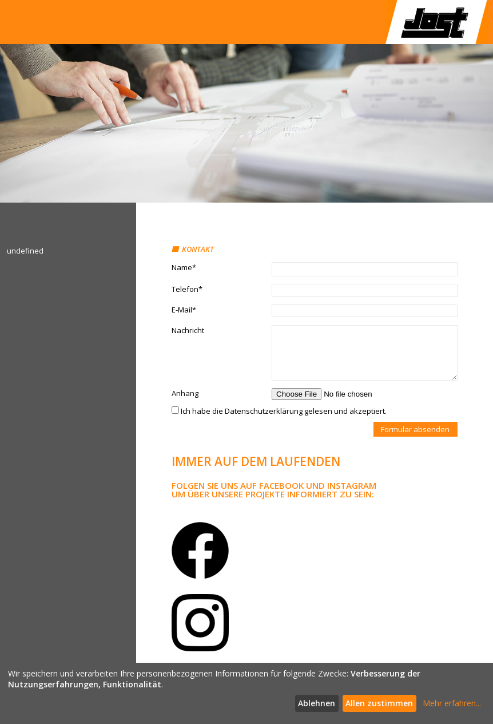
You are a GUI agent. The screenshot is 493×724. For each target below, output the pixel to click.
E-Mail (184, 309)
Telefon (187, 289)
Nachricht (188, 330)
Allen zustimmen (379, 703)
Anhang (185, 393)
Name (184, 267)
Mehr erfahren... (452, 703)
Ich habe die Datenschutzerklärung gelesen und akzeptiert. (279, 411)
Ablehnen (316, 703)
